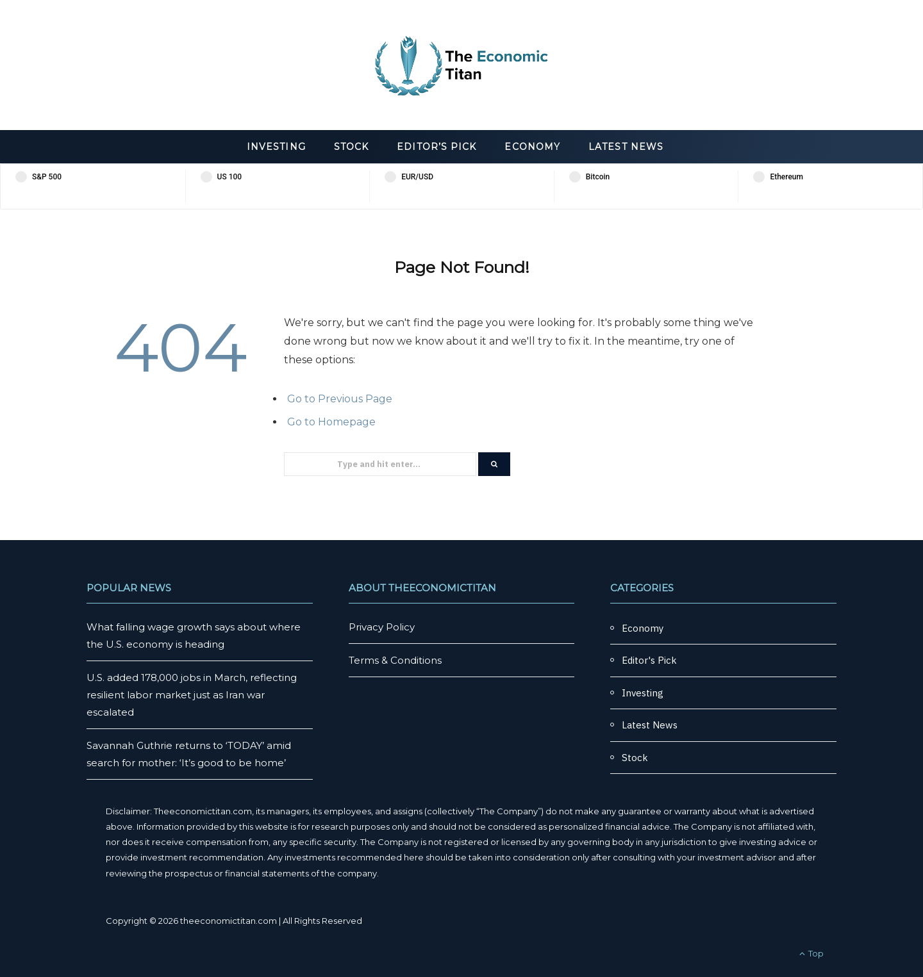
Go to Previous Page (339, 399)
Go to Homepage (331, 422)
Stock (351, 146)
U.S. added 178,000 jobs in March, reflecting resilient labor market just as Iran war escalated (192, 694)
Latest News (625, 146)
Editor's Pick (649, 660)
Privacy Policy (382, 627)
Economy (532, 146)
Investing (276, 146)
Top (811, 953)
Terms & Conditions (395, 660)
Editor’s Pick (436, 146)
